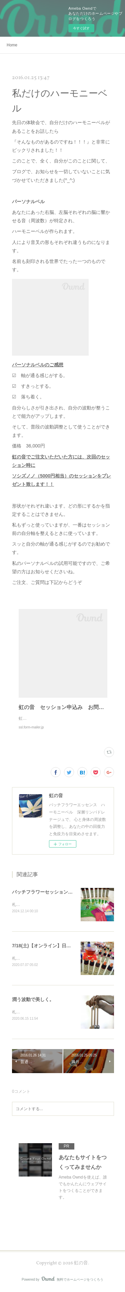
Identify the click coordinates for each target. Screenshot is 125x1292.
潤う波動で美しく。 (33, 1000)
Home (12, 45)
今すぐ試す (81, 28)
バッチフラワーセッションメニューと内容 (56, 892)
